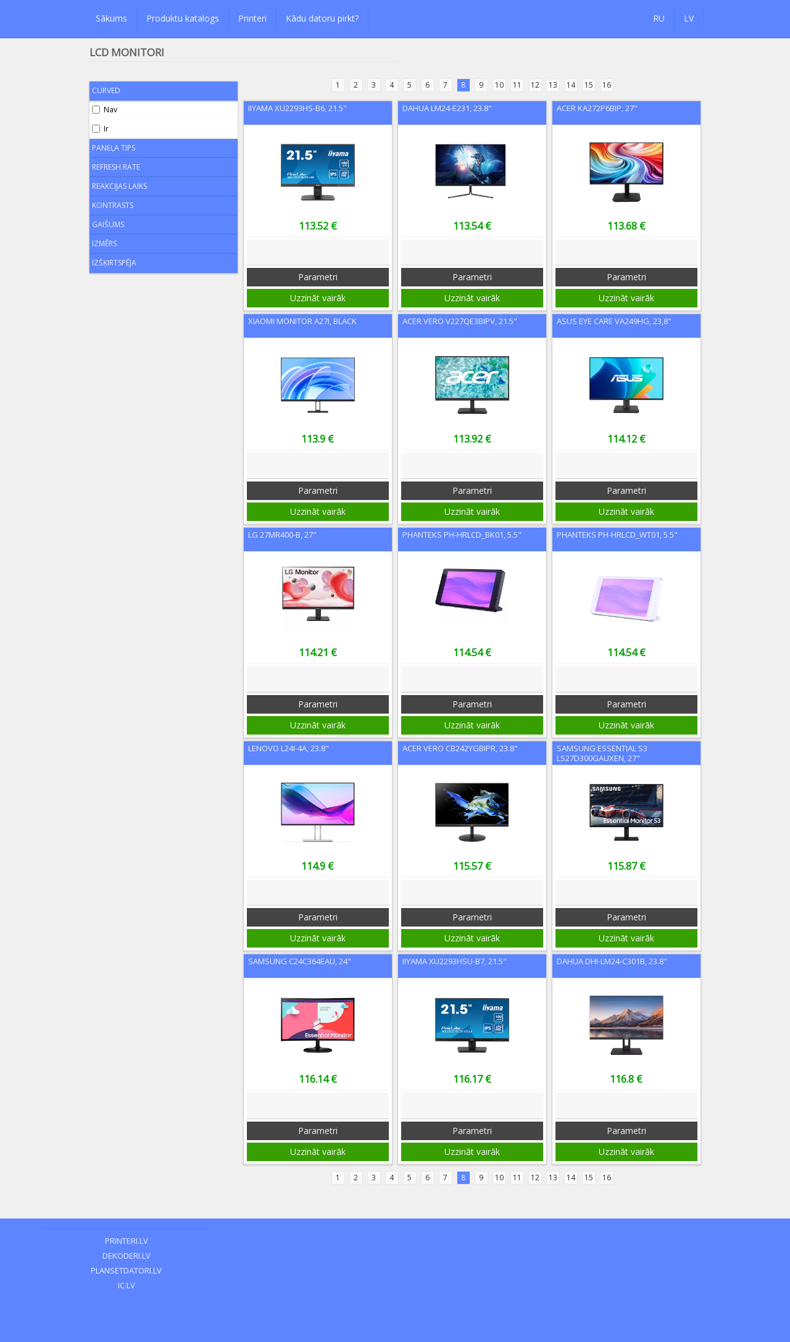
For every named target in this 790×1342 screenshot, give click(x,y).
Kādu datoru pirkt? (322, 18)
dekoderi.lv (126, 1255)
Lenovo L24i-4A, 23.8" (288, 748)
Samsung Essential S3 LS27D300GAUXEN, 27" (602, 753)
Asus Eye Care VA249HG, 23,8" (614, 321)
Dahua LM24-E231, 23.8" (447, 108)
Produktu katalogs (182, 18)
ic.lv (126, 1285)
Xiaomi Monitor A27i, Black (302, 321)
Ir (100, 128)
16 (606, 85)
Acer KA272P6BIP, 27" (597, 108)
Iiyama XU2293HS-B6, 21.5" (297, 108)
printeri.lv (126, 1240)
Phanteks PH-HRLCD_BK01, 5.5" (462, 534)
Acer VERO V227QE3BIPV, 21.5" (459, 321)
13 (553, 85)
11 (517, 85)
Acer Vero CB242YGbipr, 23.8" (460, 748)
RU (659, 18)
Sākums (111, 18)
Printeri (252, 18)
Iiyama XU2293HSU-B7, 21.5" (454, 961)
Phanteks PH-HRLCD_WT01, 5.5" (617, 534)
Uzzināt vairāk (318, 298)
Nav (104, 109)
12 (535, 85)
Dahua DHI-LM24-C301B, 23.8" (612, 961)
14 (571, 85)
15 (588, 85)
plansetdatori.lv (126, 1270)
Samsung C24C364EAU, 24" (299, 961)
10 (499, 85)
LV (689, 18)
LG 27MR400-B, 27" (282, 534)
